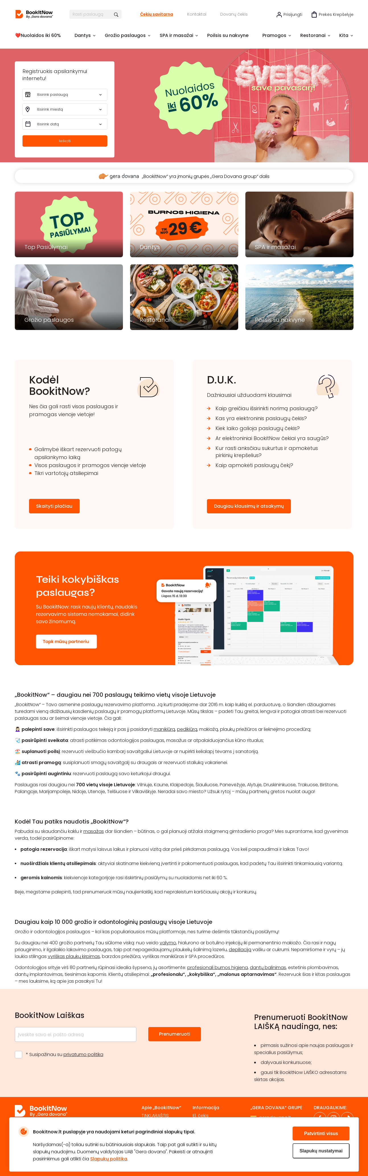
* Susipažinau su (64, 1054)
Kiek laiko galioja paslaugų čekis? (257, 428)
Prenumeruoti (174, 1034)
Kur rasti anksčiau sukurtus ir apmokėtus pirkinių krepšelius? (266, 452)
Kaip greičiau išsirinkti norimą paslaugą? (266, 408)
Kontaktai (196, 14)
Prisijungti (292, 14)
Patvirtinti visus (321, 1133)
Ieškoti (65, 141)
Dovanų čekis (234, 14)
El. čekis (201, 1115)
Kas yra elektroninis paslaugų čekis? (261, 418)
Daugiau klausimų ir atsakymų (249, 506)
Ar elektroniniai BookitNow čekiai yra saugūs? (272, 438)
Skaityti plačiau (54, 506)
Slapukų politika (108, 1159)
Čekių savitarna (156, 14)
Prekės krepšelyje (336, 14)
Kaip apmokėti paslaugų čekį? (254, 465)
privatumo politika (83, 1054)
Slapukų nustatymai (320, 1150)
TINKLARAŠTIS (155, 1115)
